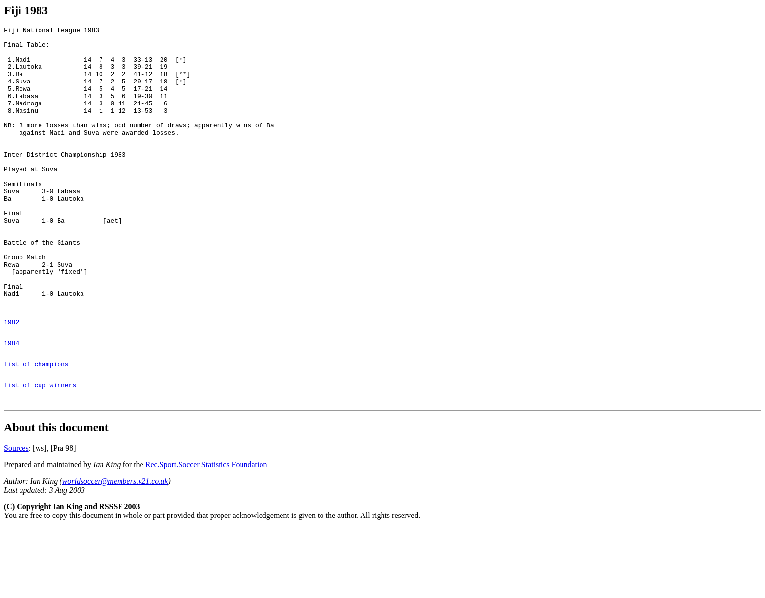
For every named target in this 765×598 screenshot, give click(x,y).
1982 (11, 380)
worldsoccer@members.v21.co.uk (115, 551)
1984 (11, 404)
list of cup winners (40, 452)
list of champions (36, 428)
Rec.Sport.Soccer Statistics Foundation (206, 535)
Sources (16, 518)
